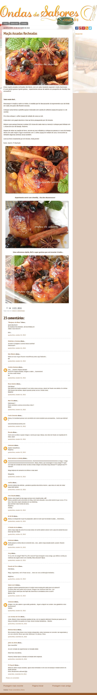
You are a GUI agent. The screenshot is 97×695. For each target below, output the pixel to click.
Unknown (11, 445)
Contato (24, 23)
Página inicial (37, 686)
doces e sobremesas (18, 311)
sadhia (10, 482)
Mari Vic (10, 400)
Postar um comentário (12, 678)
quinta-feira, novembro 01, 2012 (17, 623)
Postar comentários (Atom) (17, 690)
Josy (9, 553)
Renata (10, 432)
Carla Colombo (13, 415)
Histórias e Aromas (14, 341)
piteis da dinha (12, 642)
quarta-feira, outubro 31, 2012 (17, 335)
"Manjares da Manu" (14, 322)
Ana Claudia (12, 495)
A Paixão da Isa (13, 527)
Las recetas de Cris (14, 616)
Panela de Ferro (13, 566)
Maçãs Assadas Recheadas (20, 33)
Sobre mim (14, 23)
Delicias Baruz (12, 629)
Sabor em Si (12, 585)
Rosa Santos (12, 384)
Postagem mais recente (13, 686)
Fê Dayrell (11, 665)
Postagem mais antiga (61, 686)
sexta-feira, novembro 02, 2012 (17, 674)
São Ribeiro (11, 354)
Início (5, 23)
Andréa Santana (13, 367)
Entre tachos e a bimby (15, 458)
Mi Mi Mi (10, 516)
